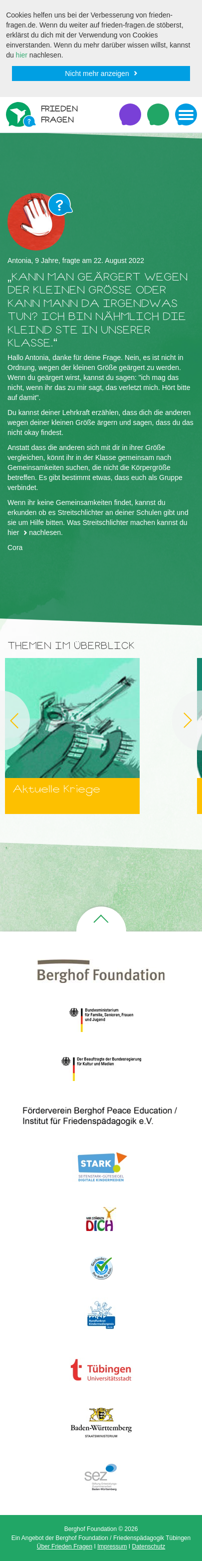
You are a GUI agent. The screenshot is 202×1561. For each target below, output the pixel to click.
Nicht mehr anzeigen (97, 74)
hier (21, 55)
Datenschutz (149, 1546)
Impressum (112, 1546)
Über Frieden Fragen (64, 1546)
